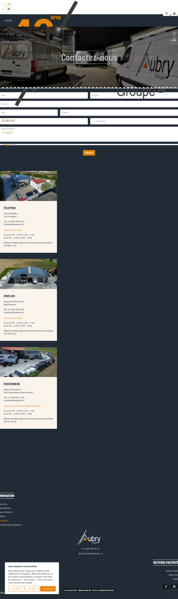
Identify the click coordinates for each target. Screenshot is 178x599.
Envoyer (89, 152)
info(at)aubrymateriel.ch (90, 554)
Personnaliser (16, 589)
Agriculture (172, 571)
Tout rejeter (32, 589)
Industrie (173, 575)
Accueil (3, 504)
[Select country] (92, 121)
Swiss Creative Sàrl (107, 590)
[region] (32, 578)
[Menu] (10, 120)
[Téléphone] (134, 121)
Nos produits (6, 512)
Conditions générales (11, 525)
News (2, 516)
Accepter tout (48, 589)
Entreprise (5, 508)
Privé (175, 579)
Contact (4, 521)
